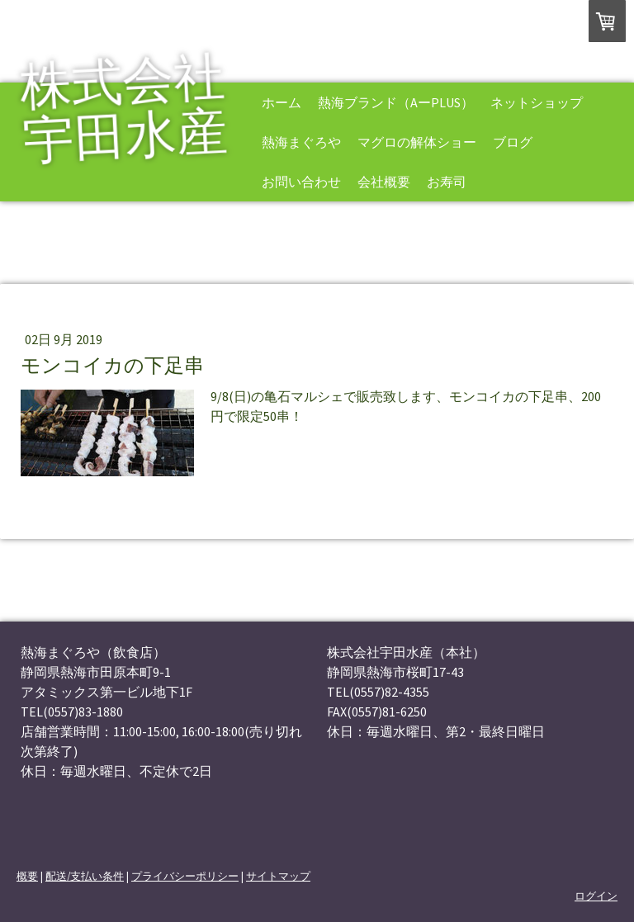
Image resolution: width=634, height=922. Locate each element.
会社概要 (383, 181)
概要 (27, 875)
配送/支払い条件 (84, 875)
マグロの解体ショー (416, 142)
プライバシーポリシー (185, 875)
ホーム (281, 102)
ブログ (512, 142)
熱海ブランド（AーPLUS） (396, 102)
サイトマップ (278, 875)
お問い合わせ (301, 181)
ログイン (596, 895)
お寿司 (446, 181)
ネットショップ (536, 102)
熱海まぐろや (301, 142)
